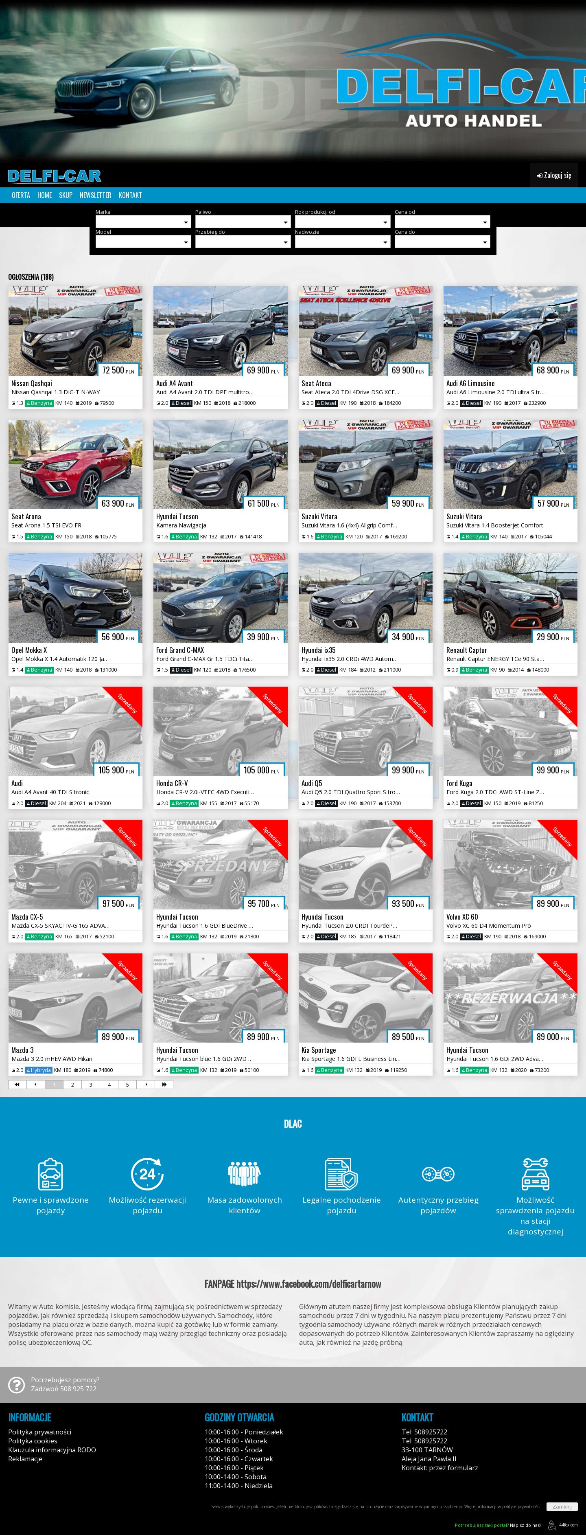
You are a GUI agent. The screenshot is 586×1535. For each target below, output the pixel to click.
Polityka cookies (32, 1440)
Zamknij (562, 1507)
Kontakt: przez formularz (440, 1467)
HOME (44, 195)
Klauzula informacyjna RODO (52, 1449)
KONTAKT (130, 195)
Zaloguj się (554, 175)
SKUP (65, 195)
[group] (293, 81)
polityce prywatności (521, 1506)
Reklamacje (25, 1458)
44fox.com (561, 1525)
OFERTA (21, 195)
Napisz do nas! (498, 1525)
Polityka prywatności (39, 1431)
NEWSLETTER (96, 195)
